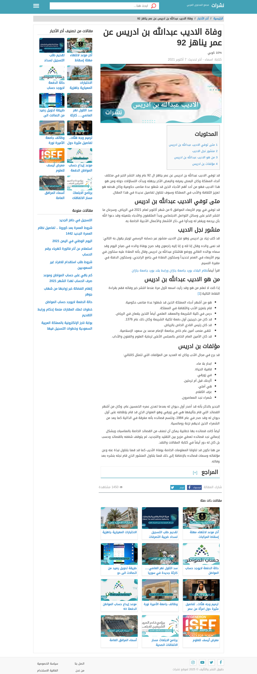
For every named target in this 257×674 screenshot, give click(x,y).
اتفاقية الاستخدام (47, 670)
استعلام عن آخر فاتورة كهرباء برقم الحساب (68, 251)
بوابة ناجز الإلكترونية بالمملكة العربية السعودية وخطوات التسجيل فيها (66, 326)
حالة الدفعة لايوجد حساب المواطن (68, 302)
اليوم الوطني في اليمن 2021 (72, 241)
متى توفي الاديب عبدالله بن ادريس (193, 145)
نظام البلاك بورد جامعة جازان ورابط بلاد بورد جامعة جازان (170, 270)
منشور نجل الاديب (204, 151)
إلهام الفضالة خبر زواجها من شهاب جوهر (68, 291)
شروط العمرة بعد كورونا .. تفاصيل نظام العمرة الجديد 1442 (65, 231)
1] (199, 293)
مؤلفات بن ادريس (204, 164)
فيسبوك (194, 487)
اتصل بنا (79, 663)
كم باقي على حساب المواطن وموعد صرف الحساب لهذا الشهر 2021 (67, 278)
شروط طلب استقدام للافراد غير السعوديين (71, 265)
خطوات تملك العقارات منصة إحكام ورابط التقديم (65, 312)
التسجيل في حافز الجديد (75, 220)
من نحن (80, 670)
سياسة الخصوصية (47, 663)
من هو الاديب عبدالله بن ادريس (195, 157)
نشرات (217, 5)
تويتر (177, 487)
